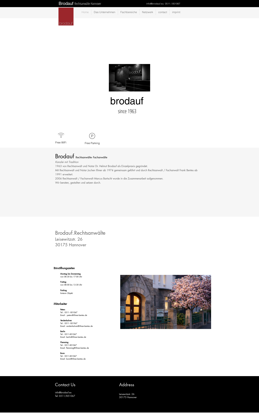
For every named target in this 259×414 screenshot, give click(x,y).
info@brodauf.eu (155, 3)
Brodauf (66, 3)
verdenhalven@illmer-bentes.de (79, 326)
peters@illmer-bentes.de (77, 315)
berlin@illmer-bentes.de (76, 337)
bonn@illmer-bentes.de (76, 358)
